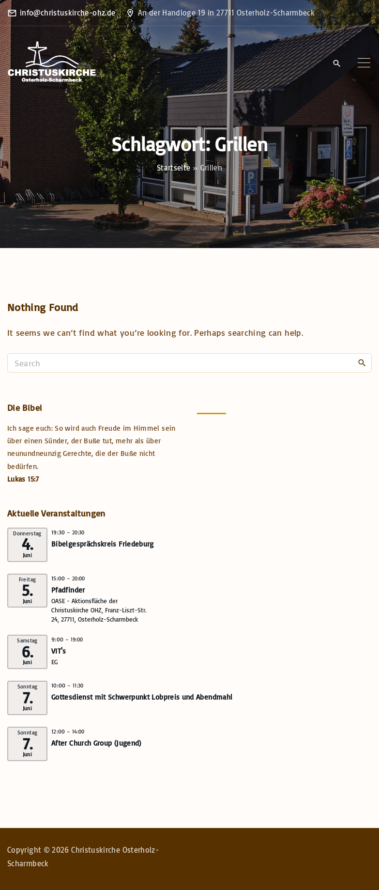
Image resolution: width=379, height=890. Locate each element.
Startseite (174, 167)
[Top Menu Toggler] (364, 63)
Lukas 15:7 (23, 479)
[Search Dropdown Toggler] (336, 63)
